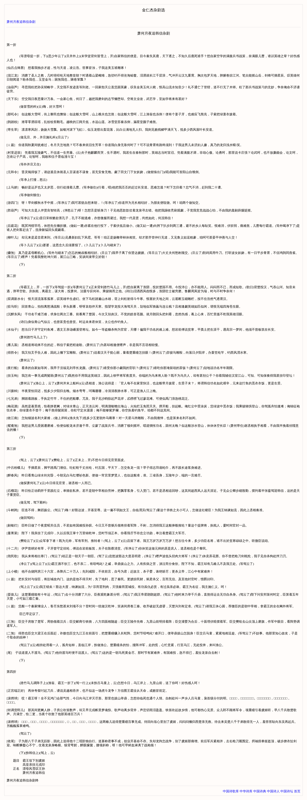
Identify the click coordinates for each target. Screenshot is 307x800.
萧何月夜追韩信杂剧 (21, 21)
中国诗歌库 (231, 791)
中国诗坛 (286, 791)
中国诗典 (259, 791)
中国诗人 (273, 791)
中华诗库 (246, 791)
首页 (297, 791)
